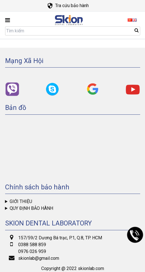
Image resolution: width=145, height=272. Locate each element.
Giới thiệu (21, 201)
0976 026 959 (32, 251)
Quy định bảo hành (31, 208)
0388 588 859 (32, 244)
